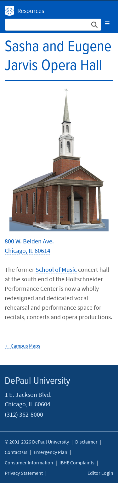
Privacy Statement (24, 473)
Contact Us (16, 452)
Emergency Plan (50, 452)
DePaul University (9, 11)
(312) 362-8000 (24, 414)
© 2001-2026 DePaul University (37, 441)
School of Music (56, 269)
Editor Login (100, 473)
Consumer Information (29, 462)
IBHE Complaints (76, 462)
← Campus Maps (22, 346)
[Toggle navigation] (107, 23)
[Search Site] (53, 25)
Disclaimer (86, 441)
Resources (30, 11)
